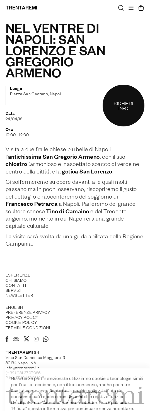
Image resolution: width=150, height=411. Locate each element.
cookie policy (86, 400)
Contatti (16, 285)
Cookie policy (21, 322)
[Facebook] (7, 340)
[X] (26, 340)
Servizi (13, 290)
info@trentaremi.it (22, 367)
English (14, 307)
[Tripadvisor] (16, 340)
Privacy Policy (22, 317)
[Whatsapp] (46, 340)
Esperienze (18, 274)
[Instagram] (36, 339)
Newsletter (19, 295)
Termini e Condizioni (28, 327)
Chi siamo (16, 280)
